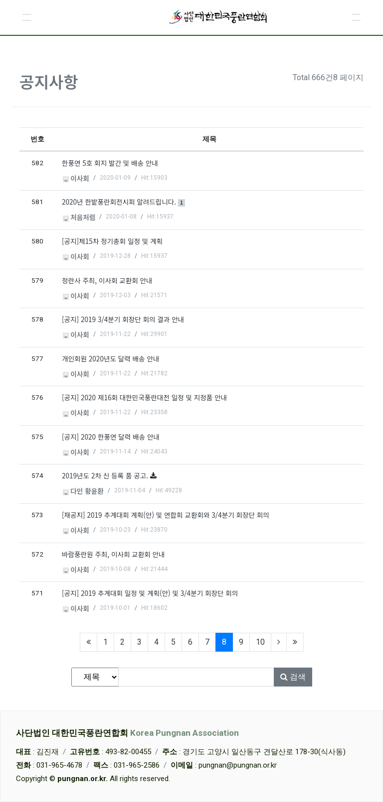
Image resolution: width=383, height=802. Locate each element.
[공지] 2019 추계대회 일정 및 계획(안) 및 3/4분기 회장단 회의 (150, 593)
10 (260, 642)
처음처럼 (79, 217)
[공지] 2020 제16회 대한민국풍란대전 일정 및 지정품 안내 (144, 397)
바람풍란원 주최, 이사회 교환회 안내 (113, 554)
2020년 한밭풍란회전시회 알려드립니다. (123, 202)
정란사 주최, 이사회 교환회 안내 (107, 280)
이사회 (76, 178)
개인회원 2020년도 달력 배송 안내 (110, 358)
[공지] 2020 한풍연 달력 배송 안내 (111, 437)
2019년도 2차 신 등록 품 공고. (106, 475)
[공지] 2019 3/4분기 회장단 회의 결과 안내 (123, 319)
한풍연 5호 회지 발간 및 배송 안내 (110, 163)
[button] (26, 17)
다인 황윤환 (83, 491)
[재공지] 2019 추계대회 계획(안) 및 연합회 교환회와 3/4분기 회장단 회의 (165, 515)
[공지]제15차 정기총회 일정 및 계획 (112, 241)
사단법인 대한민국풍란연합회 (127, 733)
